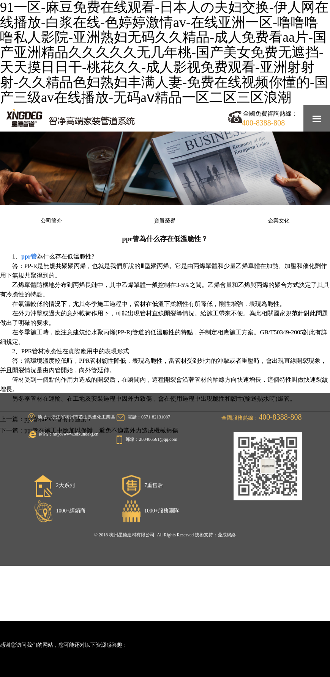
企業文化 (278, 221)
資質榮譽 (164, 221)
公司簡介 (51, 221)
